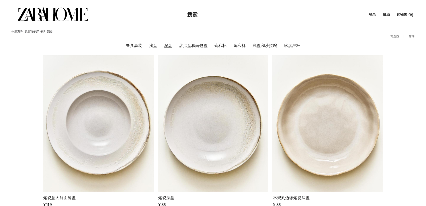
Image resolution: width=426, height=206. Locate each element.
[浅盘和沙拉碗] (265, 45)
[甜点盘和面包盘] (193, 45)
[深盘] (168, 45)
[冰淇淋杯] (292, 45)
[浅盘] (153, 45)
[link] (53, 14)
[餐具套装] (134, 45)
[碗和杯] (220, 45)
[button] (372, 14)
